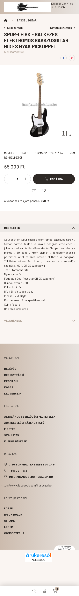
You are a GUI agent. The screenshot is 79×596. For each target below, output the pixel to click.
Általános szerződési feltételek (29, 416)
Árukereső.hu (38, 560)
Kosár (8, 387)
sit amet (10, 520)
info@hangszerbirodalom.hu (31, 476)
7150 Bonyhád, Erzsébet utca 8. (32, 464)
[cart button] (55, 591)
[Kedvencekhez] (44, 190)
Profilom (11, 381)
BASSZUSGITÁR (27, 20)
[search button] (34, 591)
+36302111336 (18, 470)
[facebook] (63, 58)
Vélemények (13, 320)
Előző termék (13, 27)
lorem (8, 508)
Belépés (10, 368)
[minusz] (9, 179)
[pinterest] (72, 58)
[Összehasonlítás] (34, 190)
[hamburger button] (24, 591)
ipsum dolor (13, 514)
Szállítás (11, 435)
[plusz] (25, 179)
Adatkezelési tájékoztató (24, 422)
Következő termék (62, 27)
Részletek (12, 228)
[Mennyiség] (17, 179)
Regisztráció (14, 375)
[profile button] (45, 591)
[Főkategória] (5, 20)
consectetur (14, 533)
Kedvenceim (12, 393)
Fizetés (9, 429)
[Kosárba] (54, 179)
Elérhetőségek (15, 441)
